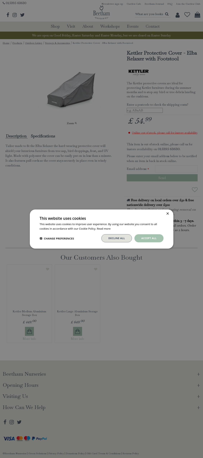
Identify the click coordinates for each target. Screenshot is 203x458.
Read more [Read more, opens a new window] (104, 228)
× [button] (167, 213)
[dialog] (101, 229)
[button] (57, 238)
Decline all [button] (116, 238)
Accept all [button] (149, 238)
